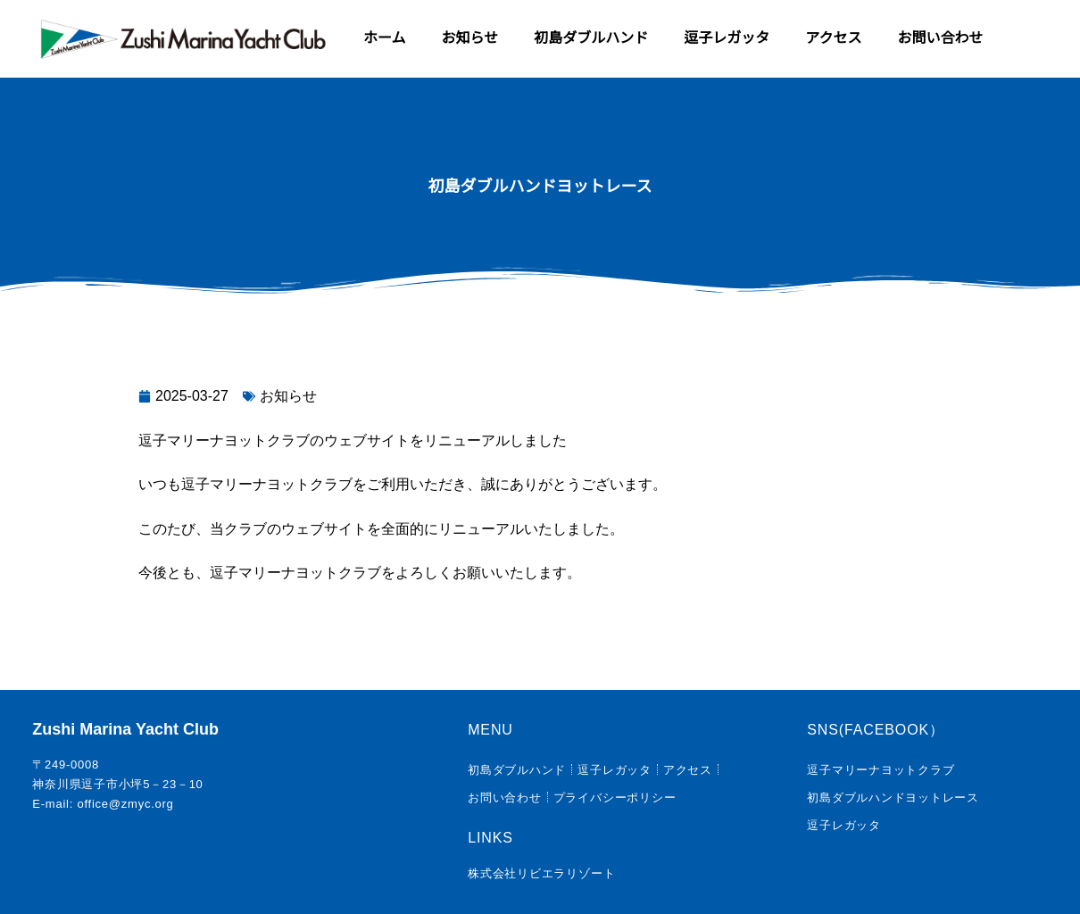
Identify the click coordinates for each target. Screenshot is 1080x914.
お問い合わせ (940, 38)
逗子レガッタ (726, 38)
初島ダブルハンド (591, 38)
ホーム (384, 38)
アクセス (833, 38)
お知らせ (470, 38)
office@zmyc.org (125, 803)
